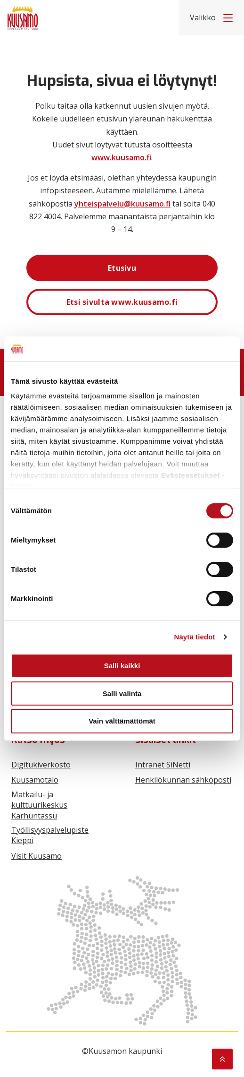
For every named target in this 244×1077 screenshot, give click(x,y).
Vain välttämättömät (122, 721)
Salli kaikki (122, 666)
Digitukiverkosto (41, 764)
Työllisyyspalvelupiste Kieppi (50, 835)
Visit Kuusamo (36, 856)
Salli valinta (122, 693)
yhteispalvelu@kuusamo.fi (122, 203)
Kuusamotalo (34, 780)
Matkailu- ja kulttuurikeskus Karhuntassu (39, 805)
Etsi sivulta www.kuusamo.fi (122, 302)
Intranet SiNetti (162, 764)
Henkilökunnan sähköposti (183, 780)
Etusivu (122, 268)
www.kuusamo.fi (121, 157)
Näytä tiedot (194, 637)
